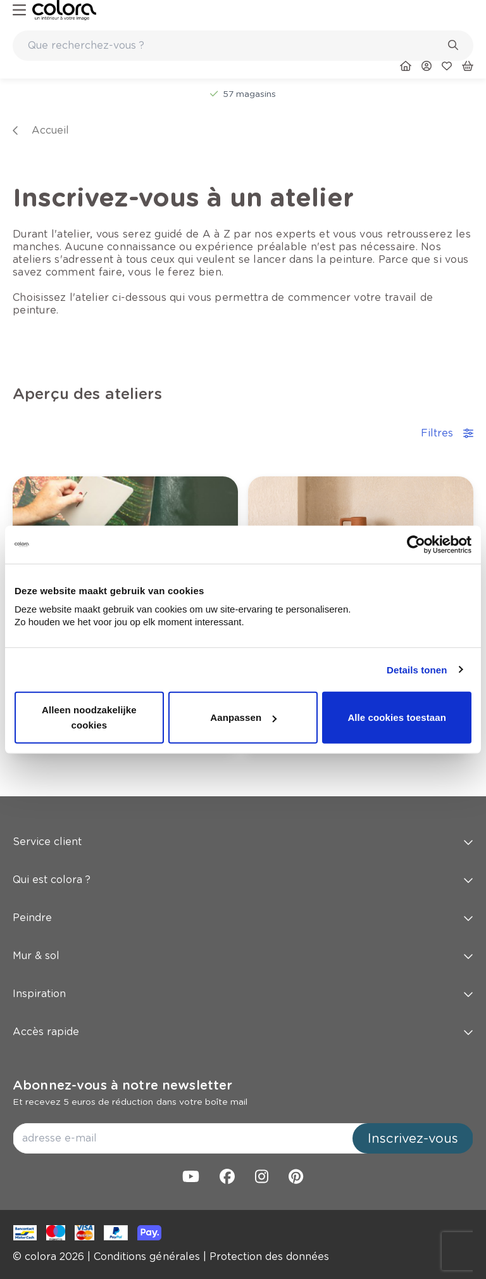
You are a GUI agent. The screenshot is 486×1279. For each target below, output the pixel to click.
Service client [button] (243, 842)
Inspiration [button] (243, 994)
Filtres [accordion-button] (447, 433)
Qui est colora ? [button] (243, 880)
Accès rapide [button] (243, 1032)
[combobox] (243, 45)
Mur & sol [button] (243, 956)
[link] (64, 10)
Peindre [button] (243, 918)
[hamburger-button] (19, 10)
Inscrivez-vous (413, 1138)
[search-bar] (235, 45)
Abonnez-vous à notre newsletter (122, 1085)
